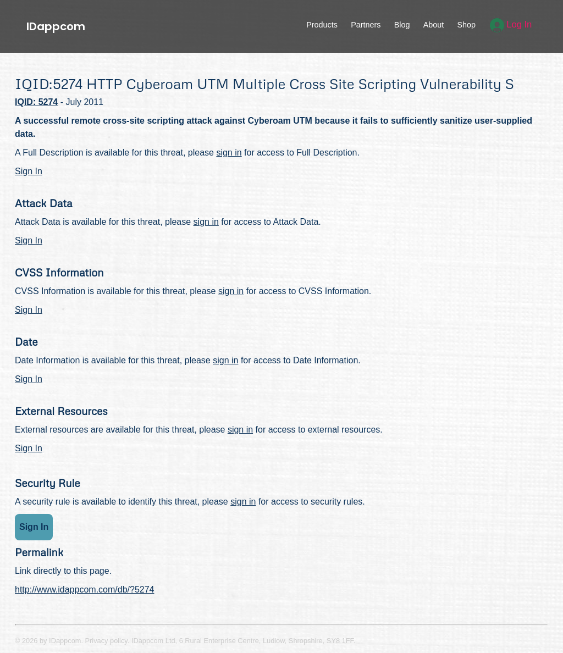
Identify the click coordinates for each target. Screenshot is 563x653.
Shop (466, 24)
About (433, 24)
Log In (511, 24)
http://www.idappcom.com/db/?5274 (84, 589)
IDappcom (55, 26)
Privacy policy (106, 641)
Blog (402, 24)
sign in (228, 152)
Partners (365, 24)
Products (322, 24)
